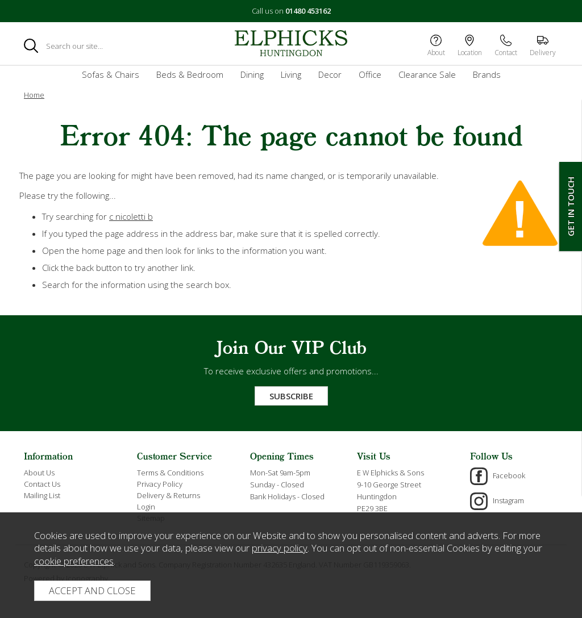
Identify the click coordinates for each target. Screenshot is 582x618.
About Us (39, 472)
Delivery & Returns (168, 495)
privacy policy (279, 547)
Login (146, 507)
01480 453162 (308, 11)
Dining (252, 74)
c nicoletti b (131, 216)
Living (291, 74)
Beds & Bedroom (189, 74)
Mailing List (42, 495)
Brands (487, 74)
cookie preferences (74, 560)
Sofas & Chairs (110, 74)
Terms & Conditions (170, 472)
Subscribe (291, 396)
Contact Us (42, 484)
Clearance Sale (427, 74)
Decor (330, 74)
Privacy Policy (159, 484)
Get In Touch (570, 206)
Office (370, 74)
